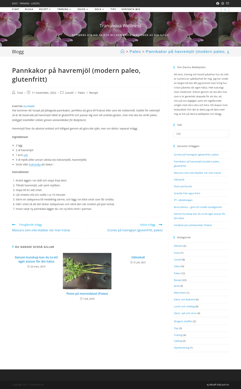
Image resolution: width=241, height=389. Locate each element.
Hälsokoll (138, 257)
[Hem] (122, 51)
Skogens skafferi (183, 321)
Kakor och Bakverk (184, 299)
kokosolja (35, 164)
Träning (178, 335)
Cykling (178, 341)
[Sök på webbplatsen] (225, 10)
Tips (176, 328)
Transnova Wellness (120, 25)
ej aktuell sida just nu (218, 384)
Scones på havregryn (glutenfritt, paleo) (196, 154)
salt (26, 155)
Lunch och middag (184, 306)
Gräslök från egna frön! (187, 193)
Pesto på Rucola (183, 186)
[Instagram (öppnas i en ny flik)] (222, 3)
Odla (176, 266)
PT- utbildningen (183, 200)
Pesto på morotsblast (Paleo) (87, 294)
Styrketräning (181, 347)
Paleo (81, 92)
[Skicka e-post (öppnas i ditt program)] (227, 3)
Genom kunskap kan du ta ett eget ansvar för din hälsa (36, 259)
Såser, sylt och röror (185, 313)
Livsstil (69, 92)
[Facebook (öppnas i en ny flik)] (217, 3)
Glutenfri (28, 106)
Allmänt (178, 245)
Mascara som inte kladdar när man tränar (197, 172)
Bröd (176, 286)
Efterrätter (180, 292)
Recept (93, 92)
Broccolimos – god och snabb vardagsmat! (198, 207)
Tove (20, 92)
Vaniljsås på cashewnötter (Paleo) (193, 225)
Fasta (177, 252)
